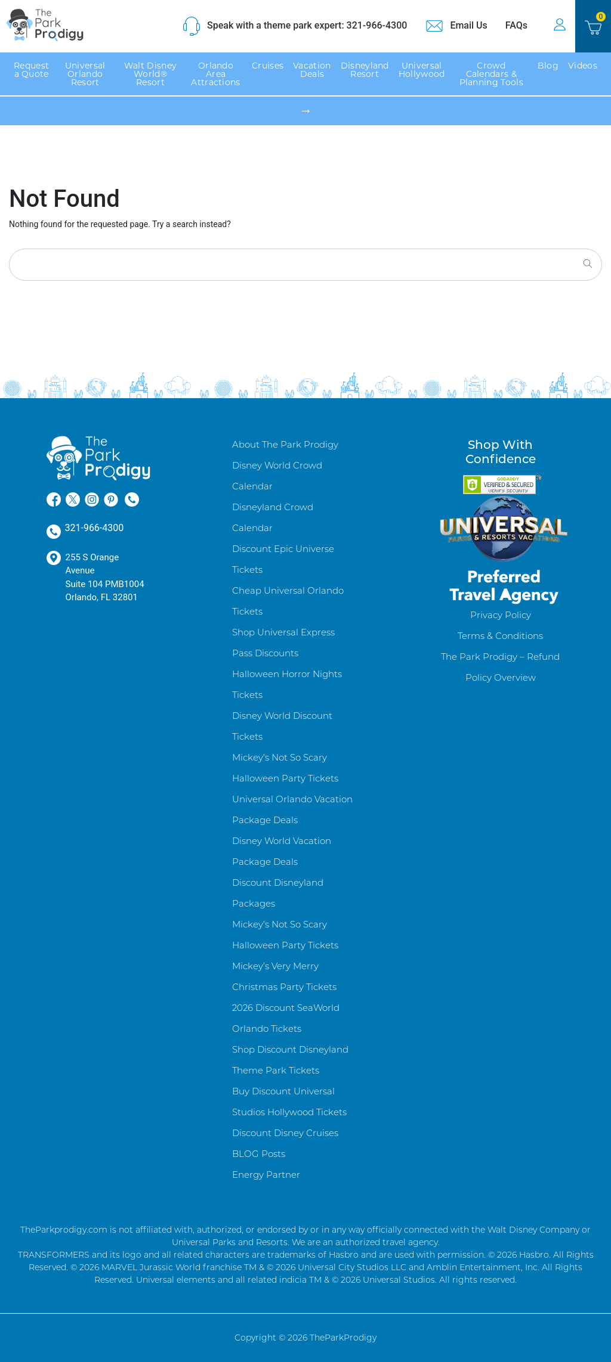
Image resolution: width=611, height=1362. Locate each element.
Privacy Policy (500, 614)
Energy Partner (266, 1174)
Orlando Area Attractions (215, 74)
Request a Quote (31, 69)
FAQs (520, 25)
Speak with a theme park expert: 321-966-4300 (294, 26)
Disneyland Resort (365, 69)
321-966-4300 (85, 529)
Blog (548, 65)
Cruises (267, 65)
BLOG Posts (258, 1153)
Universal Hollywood (422, 69)
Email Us (456, 26)
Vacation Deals (312, 69)
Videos (582, 65)
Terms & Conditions (500, 635)
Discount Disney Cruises (285, 1132)
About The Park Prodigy (285, 444)
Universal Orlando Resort (85, 74)
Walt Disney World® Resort (150, 74)
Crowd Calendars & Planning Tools (491, 74)
